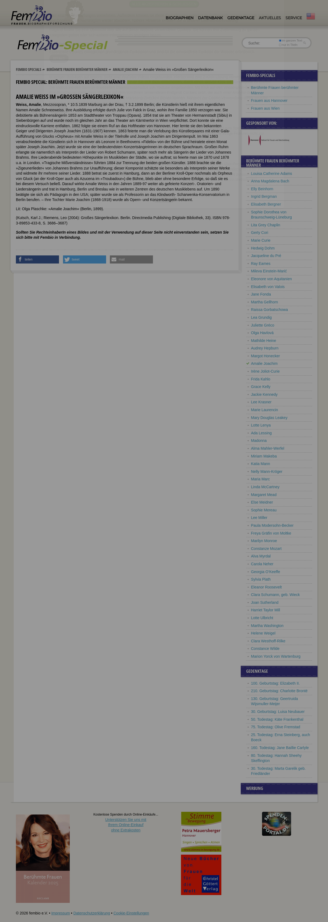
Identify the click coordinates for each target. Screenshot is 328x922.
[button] (37, 259)
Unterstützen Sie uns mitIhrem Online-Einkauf (125, 824)
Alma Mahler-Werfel (267, 448)
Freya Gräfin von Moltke (271, 533)
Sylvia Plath (261, 579)
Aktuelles (270, 17)
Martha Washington (267, 625)
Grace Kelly (260, 386)
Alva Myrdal (261, 556)
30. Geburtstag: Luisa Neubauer (278, 711)
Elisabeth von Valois (268, 287)
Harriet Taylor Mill (265, 610)
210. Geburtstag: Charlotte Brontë (279, 691)
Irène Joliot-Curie (265, 371)
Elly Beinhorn (262, 189)
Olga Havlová (262, 333)
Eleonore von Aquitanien (271, 279)
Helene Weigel (263, 633)
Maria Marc (260, 479)
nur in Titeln (288, 44)
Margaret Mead (264, 495)
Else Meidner (262, 502)
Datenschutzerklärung (91, 913)
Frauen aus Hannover (269, 100)
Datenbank (210, 17)
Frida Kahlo (260, 379)
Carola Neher (262, 564)
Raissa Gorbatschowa (269, 309)
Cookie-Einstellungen (131, 913)
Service (293, 17)
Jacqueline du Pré (266, 256)
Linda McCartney (265, 487)
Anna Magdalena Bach (270, 181)
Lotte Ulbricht (262, 618)
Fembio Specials (28, 69)
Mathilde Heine (263, 340)
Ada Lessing (261, 433)
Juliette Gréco (262, 325)
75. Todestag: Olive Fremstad (275, 727)
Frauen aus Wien (265, 108)
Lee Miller (259, 517)
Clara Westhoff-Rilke (268, 641)
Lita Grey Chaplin (265, 225)
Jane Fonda (261, 294)
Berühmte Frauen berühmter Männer (77, 69)
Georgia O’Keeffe (265, 572)
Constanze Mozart (266, 548)
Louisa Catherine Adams (271, 173)
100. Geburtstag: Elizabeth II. (275, 683)
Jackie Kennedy (264, 394)
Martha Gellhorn (264, 302)
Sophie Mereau (264, 510)
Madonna (259, 440)
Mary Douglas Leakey (269, 417)
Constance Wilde (265, 648)
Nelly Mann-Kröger (266, 471)
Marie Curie (260, 240)
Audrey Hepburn (264, 348)
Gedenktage (240, 17)
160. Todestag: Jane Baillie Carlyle (280, 748)
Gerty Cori (259, 232)
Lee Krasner (261, 402)
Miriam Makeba (264, 456)
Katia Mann (260, 464)
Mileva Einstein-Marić (269, 271)
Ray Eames (260, 263)
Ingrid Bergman (264, 196)
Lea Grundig (261, 317)
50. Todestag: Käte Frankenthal (277, 719)
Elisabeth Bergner (266, 204)
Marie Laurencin (264, 410)
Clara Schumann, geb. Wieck (275, 594)
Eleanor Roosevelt (266, 587)
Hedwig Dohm (263, 248)
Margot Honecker (265, 356)
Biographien (179, 17)
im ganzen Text (290, 40)
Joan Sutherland (264, 602)
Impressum (60, 913)
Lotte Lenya (261, 425)
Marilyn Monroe (264, 541)
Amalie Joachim (125, 69)
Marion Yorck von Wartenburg (276, 656)
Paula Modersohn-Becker (272, 525)
